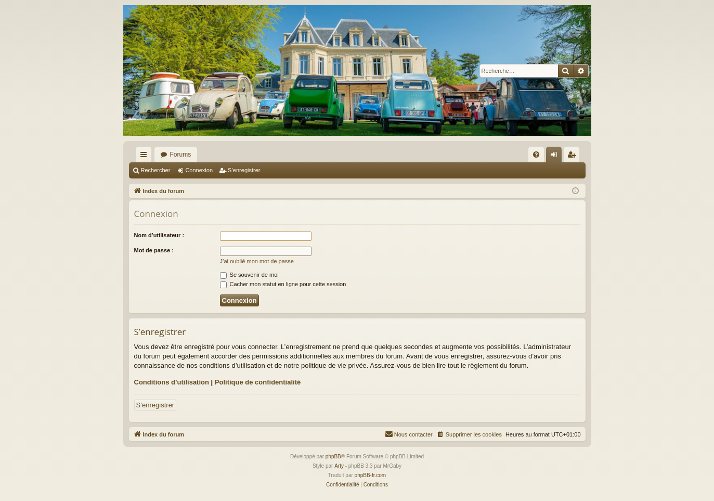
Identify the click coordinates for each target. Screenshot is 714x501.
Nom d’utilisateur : (159, 235)
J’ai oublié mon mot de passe (257, 261)
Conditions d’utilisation (171, 382)
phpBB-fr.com (370, 475)
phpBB (333, 456)
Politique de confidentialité (258, 382)
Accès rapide (145, 156)
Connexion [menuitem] (555, 156)
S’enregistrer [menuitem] (573, 156)
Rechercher (156, 170)
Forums (180, 154)
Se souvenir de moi (249, 275)
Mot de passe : (154, 250)
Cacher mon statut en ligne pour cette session (283, 284)
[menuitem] (536, 154)
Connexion (199, 170)
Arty (339, 466)
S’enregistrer (244, 170)
